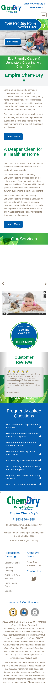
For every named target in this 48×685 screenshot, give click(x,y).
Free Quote (12, 42)
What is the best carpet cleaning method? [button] (23, 426)
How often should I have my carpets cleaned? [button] (21, 444)
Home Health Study (11, 584)
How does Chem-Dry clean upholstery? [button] (20, 453)
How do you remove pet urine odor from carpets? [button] (22, 435)
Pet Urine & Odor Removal (12, 577)
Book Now (24, 342)
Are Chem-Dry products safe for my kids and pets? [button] (23, 468)
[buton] (3, 283)
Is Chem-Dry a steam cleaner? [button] (22, 460)
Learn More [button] (13, 136)
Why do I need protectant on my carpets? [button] (23, 477)
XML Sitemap (37, 628)
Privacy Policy (23, 628)
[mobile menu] (44, 15)
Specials (8, 591)
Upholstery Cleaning (9, 569)
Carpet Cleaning (12, 563)
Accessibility (9, 628)
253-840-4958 (34, 7)
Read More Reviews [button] (24, 398)
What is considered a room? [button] (21, 484)
